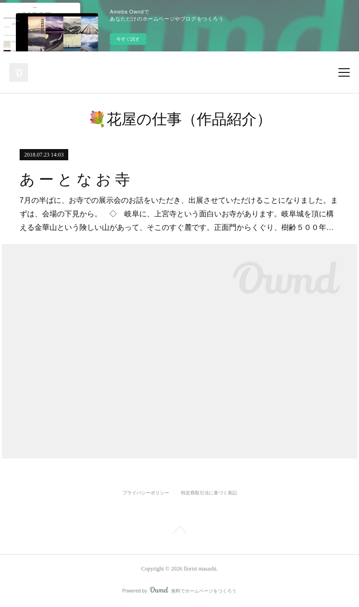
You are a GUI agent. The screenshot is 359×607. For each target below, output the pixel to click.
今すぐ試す (128, 39)
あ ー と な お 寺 (75, 179)
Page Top (179, 531)
